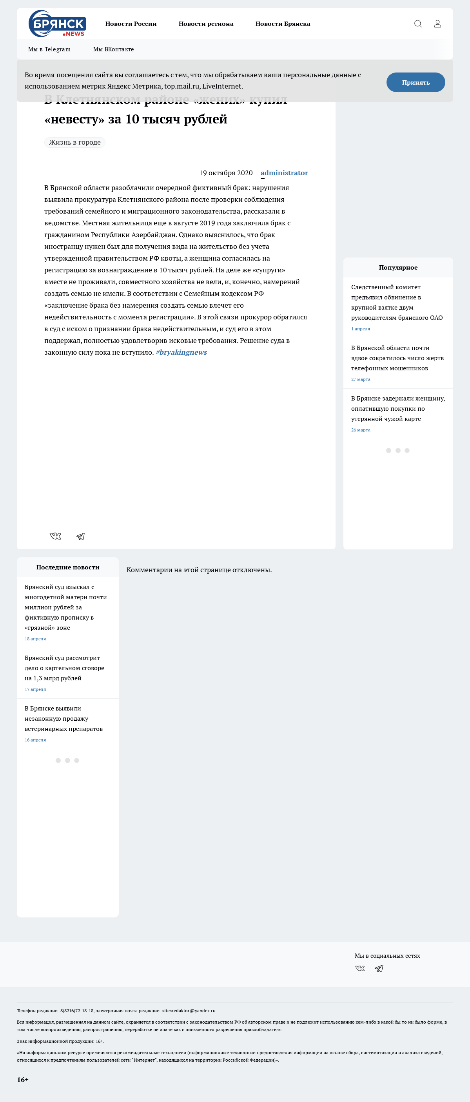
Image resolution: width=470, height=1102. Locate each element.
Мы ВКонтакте (113, 49)
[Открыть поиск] (418, 23)
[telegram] (83, 536)
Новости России (131, 23)
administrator (284, 172)
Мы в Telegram (49, 49)
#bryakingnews (181, 352)
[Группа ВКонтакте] (360, 968)
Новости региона (206, 23)
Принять (416, 82)
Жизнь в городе (75, 142)
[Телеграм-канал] (379, 968)
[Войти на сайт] (437, 23)
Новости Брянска (283, 23)
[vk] (56, 536)
